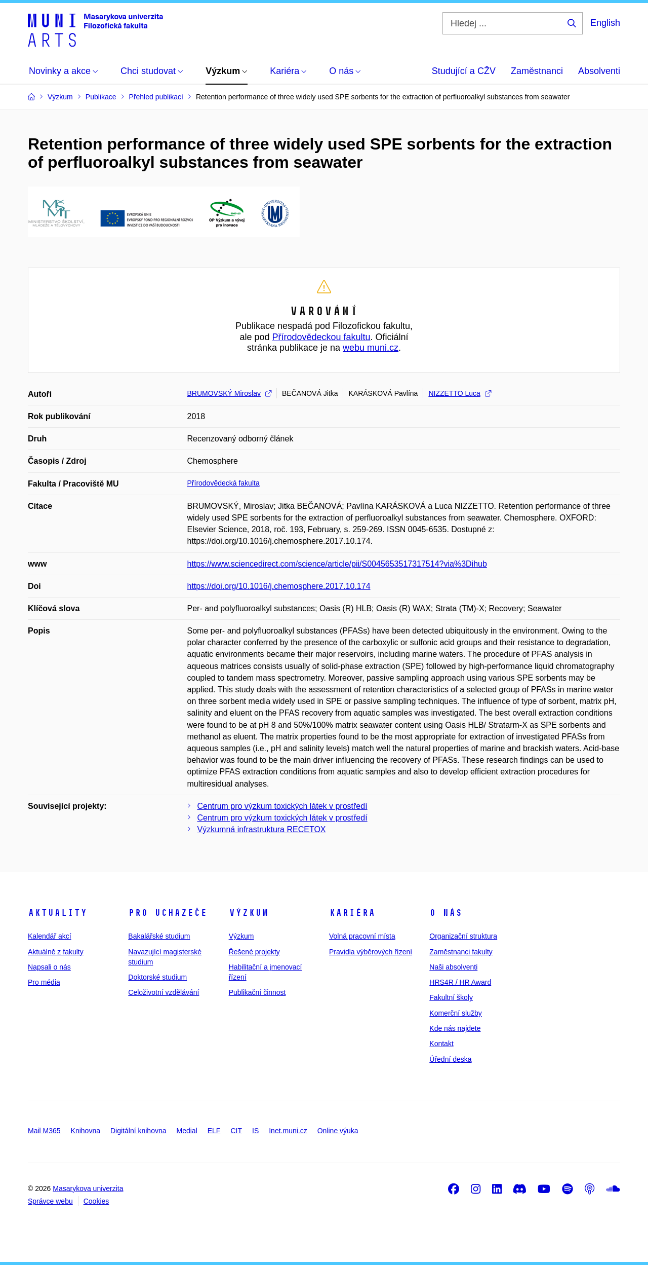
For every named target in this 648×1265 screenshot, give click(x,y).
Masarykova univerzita (88, 1188)
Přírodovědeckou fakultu (321, 337)
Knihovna (85, 1131)
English (605, 23)
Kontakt (441, 1043)
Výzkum (248, 912)
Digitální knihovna (138, 1131)
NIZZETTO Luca (459, 393)
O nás (445, 912)
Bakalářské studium (159, 936)
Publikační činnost (257, 992)
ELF (214, 1131)
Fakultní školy (451, 997)
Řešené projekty (254, 952)
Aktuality (57, 912)
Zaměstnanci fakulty (461, 952)
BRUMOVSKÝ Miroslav (229, 393)
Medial (187, 1131)
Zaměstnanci (537, 71)
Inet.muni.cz (288, 1131)
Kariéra (352, 912)
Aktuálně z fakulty (56, 952)
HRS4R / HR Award (460, 982)
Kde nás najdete (454, 1028)
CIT (236, 1131)
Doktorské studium (157, 977)
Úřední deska (450, 1059)
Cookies (96, 1201)
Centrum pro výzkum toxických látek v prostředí (282, 806)
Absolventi (599, 71)
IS (255, 1131)
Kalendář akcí (49, 936)
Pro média (44, 982)
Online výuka (337, 1131)
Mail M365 (44, 1131)
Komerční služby (455, 1013)
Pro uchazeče (167, 912)
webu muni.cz (370, 348)
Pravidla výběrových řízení (370, 952)
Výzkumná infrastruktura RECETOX (261, 829)
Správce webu (50, 1201)
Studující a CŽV (464, 71)
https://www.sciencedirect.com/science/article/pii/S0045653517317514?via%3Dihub (337, 564)
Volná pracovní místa (362, 936)
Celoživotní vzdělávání (163, 992)
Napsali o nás (49, 967)
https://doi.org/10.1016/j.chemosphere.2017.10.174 (279, 586)
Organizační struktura (463, 936)
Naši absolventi (453, 967)
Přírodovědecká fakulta (223, 483)
